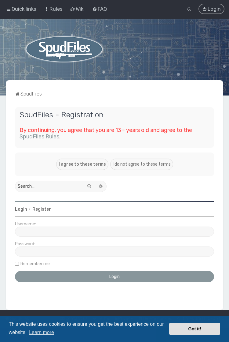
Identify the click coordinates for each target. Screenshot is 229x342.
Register (41, 209)
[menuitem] (53, 8)
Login (21, 209)
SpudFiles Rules (39, 136)
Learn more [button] (41, 332)
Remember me (35, 263)
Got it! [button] (194, 328)
